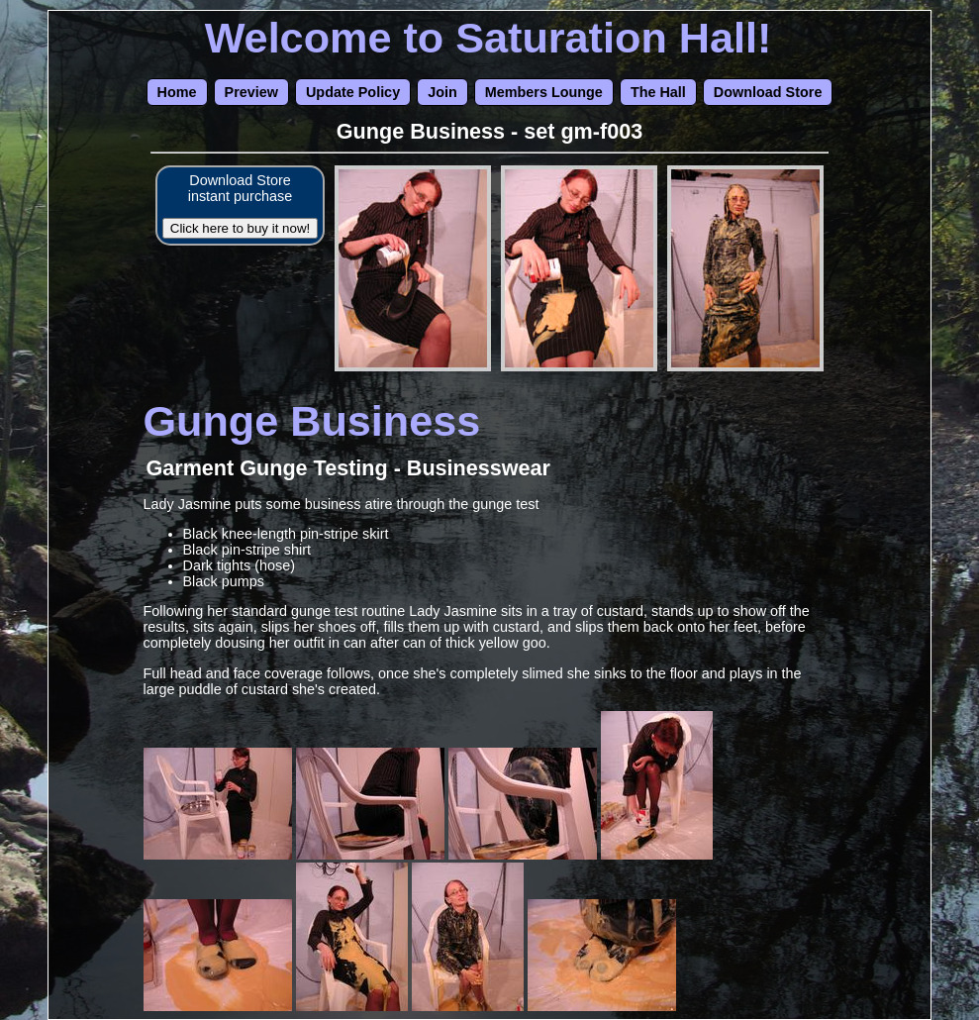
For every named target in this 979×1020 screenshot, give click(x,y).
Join (442, 92)
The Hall (658, 92)
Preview (251, 92)
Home (177, 92)
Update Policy (353, 92)
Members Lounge (544, 92)
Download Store (768, 92)
